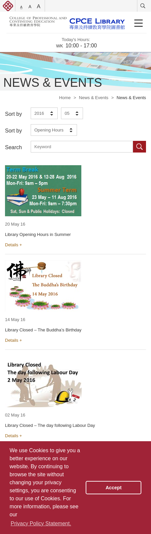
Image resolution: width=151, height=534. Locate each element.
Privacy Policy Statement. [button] (41, 523)
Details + (13, 244)
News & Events (93, 97)
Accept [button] (114, 487)
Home (65, 97)
